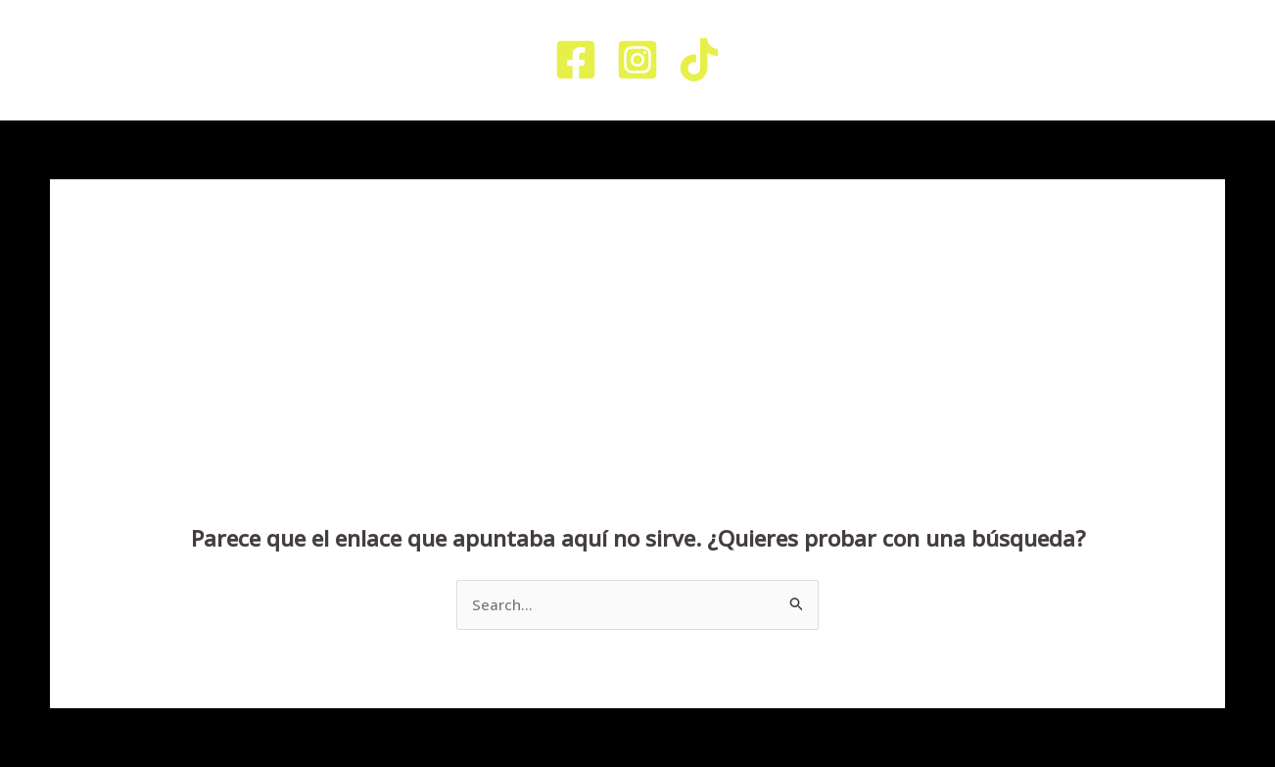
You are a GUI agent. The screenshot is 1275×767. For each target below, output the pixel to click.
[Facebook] (575, 59)
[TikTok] (699, 59)
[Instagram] (637, 59)
